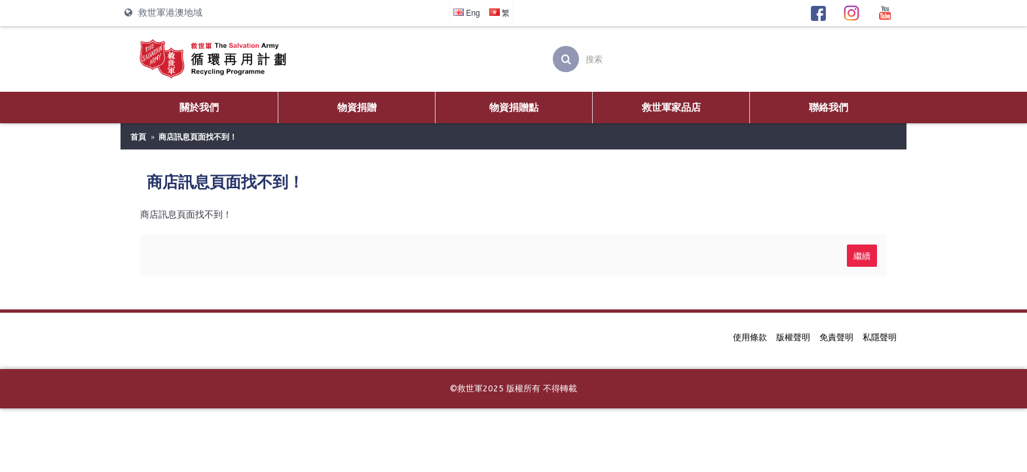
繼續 (861, 255)
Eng (466, 13)
